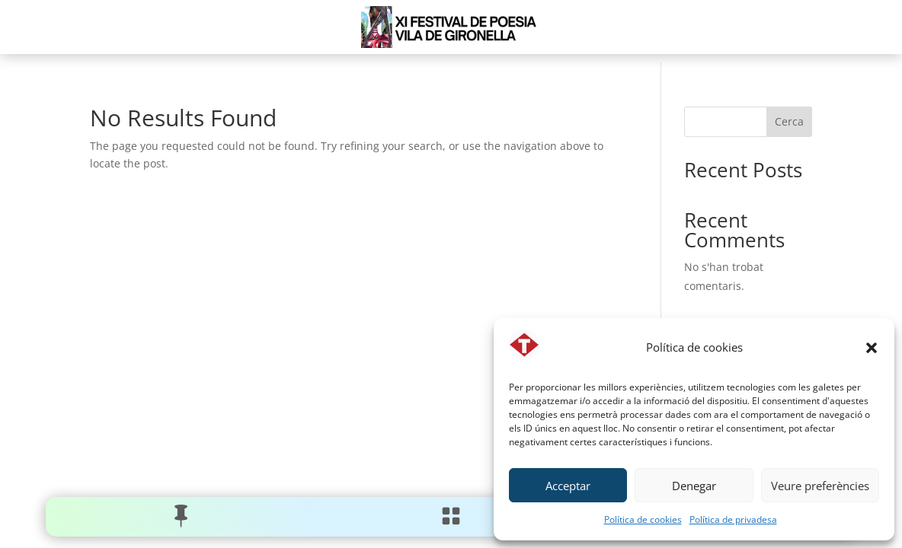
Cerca (789, 121)
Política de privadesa (733, 519)
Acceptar (567, 485)
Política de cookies (643, 519)
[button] (871, 347)
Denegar (694, 485)
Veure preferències (820, 485)
